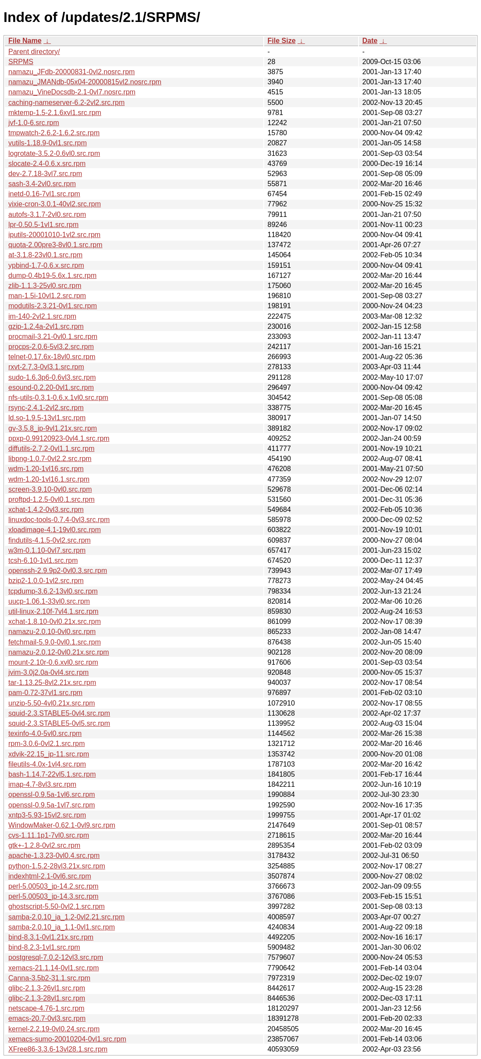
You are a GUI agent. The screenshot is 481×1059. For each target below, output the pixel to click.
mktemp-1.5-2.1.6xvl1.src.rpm (54, 112)
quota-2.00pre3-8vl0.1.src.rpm (55, 245)
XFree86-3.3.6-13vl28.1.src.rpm (58, 1049)
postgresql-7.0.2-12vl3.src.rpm (55, 957)
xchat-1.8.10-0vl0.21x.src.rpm (54, 621)
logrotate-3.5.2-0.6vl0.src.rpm (54, 153)
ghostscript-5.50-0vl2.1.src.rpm (56, 906)
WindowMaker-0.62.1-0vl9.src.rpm (61, 825)
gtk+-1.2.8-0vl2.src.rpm (44, 845)
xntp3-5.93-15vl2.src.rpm (47, 815)
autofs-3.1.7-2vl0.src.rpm (47, 214)
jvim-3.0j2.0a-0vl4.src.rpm (48, 672)
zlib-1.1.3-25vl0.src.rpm (44, 285)
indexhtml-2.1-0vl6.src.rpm (49, 876)
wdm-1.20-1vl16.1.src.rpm (49, 479)
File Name (25, 40)
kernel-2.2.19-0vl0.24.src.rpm (54, 1029)
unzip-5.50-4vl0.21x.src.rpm (51, 703)
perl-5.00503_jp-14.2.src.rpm (53, 886)
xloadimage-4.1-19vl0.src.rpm (54, 529)
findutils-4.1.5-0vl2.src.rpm (49, 540)
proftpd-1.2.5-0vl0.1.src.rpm (51, 499)
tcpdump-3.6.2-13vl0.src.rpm (53, 591)
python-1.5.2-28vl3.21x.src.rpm (56, 866)
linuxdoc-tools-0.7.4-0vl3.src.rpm (59, 519)
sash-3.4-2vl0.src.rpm (42, 183)
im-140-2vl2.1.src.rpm (42, 316)
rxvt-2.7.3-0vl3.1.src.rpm (46, 367)
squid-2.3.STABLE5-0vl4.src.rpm (59, 713)
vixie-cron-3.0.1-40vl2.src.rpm (54, 204)
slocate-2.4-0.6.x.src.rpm (47, 163)
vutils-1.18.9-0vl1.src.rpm (47, 143)
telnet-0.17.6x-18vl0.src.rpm (51, 356)
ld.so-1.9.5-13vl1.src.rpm (47, 417)
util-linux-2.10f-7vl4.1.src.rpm (53, 611)
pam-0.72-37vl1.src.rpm (45, 692)
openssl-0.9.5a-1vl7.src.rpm (51, 805)
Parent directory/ (34, 51)
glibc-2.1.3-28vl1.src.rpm (46, 998)
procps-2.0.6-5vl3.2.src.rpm (51, 346)
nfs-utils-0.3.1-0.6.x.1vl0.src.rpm (58, 397)
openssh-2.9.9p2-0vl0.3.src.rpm (57, 570)
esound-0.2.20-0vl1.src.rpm (51, 387)
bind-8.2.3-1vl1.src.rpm (44, 947)
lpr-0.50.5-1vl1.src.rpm (43, 224)
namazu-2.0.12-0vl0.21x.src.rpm (58, 652)
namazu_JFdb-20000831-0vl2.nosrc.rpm (71, 72)
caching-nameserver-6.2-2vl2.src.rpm (66, 102)
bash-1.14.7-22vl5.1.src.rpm (52, 774)
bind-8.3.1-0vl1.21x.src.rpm (50, 937)
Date (370, 40)
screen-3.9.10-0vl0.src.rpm (50, 489)
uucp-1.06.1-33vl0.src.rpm (49, 601)
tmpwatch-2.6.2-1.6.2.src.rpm (54, 133)
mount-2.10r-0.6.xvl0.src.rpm (53, 662)
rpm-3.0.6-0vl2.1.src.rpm (46, 743)
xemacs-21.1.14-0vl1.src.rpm (53, 968)
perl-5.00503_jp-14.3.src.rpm (53, 896)
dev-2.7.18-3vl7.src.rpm (45, 173)
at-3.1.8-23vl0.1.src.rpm (45, 255)
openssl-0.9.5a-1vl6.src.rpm (51, 794)
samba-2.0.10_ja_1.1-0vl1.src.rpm (61, 927)
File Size (282, 40)
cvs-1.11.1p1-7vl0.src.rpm (48, 835)
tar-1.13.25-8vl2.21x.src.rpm (52, 682)
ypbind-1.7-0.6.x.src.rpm (46, 265)
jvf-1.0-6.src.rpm (33, 122)
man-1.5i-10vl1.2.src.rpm (47, 295)
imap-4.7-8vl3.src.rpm (42, 784)
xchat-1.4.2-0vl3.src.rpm (46, 509)
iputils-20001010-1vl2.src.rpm (54, 234)
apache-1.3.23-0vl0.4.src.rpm (54, 855)
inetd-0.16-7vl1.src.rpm (44, 194)
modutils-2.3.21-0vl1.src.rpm (52, 306)
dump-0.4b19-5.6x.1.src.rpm (52, 275)
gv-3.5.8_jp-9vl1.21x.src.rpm (52, 428)
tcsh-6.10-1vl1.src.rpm (43, 560)
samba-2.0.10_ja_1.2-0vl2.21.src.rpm (66, 917)
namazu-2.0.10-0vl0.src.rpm (52, 631)
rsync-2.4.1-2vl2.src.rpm (46, 407)
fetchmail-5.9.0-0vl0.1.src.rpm (54, 642)
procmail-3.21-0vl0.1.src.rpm (52, 336)
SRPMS (20, 61)
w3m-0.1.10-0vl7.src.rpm (47, 550)
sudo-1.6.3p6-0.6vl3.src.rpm (52, 377)
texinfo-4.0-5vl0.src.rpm (45, 733)
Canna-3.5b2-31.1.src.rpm (49, 978)
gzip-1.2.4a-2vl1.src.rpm (46, 326)
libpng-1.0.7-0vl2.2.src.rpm (49, 458)
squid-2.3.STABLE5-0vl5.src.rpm (59, 723)
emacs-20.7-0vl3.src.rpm (47, 1018)
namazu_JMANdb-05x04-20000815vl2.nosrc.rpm (85, 82)
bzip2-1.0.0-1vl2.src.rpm (46, 580)
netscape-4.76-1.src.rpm (46, 1008)
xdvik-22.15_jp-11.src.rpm (48, 754)
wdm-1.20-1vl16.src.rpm (46, 468)
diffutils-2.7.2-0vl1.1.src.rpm (51, 448)
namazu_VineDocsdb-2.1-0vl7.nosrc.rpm (72, 92)
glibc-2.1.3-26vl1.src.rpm (46, 988)
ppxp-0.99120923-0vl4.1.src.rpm (58, 438)
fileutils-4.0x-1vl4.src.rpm (47, 764)
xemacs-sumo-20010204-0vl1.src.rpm (67, 1039)
